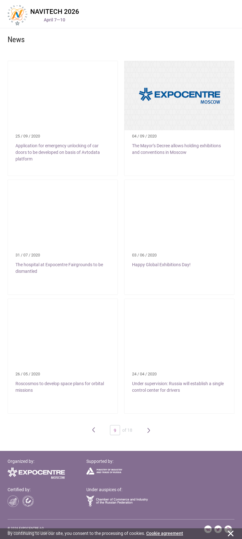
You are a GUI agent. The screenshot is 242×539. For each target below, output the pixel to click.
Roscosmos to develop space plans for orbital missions (59, 387)
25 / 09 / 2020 (27, 136)
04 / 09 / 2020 (144, 136)
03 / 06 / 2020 (144, 255)
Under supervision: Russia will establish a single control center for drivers (178, 387)
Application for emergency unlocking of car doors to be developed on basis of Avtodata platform (57, 152)
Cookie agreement (164, 533)
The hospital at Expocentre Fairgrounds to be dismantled (59, 268)
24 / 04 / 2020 (144, 374)
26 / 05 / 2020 (27, 374)
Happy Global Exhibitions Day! (161, 264)
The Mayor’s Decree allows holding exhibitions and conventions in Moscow (176, 149)
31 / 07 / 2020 (27, 255)
